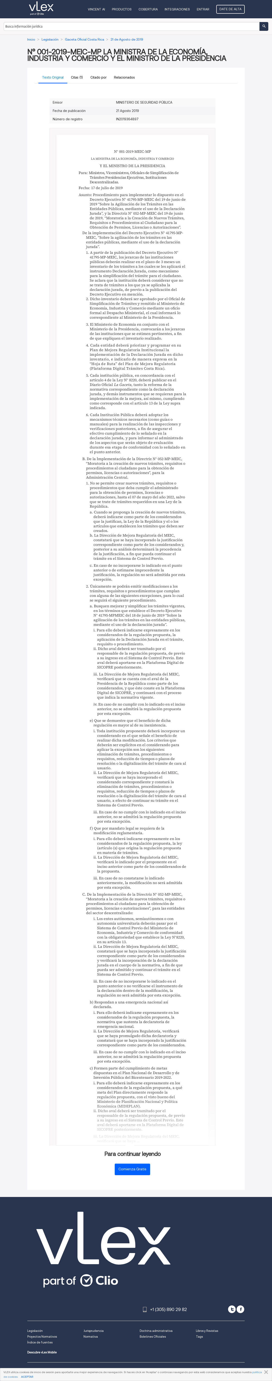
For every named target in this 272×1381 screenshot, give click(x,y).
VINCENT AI (96, 9)
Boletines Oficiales (153, 1336)
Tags (199, 1336)
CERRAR (265, 1372)
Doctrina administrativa (156, 1331)
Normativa (90, 1336)
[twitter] (232, 1309)
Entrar (203, 9)
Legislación (35, 1331)
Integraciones (177, 9)
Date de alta (230, 9)
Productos (122, 9)
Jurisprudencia (93, 1331)
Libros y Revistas (207, 1331)
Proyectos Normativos (42, 1336)
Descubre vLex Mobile (42, 1352)
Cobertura (148, 9)
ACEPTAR (27, 1376)
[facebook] (240, 1309)
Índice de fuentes (40, 1342)
